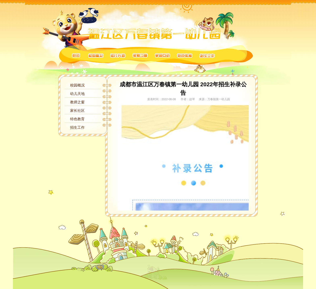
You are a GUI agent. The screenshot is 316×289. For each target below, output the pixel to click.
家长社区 (77, 111)
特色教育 (77, 119)
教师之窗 (77, 102)
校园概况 (77, 85)
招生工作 (77, 127)
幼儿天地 (77, 94)
